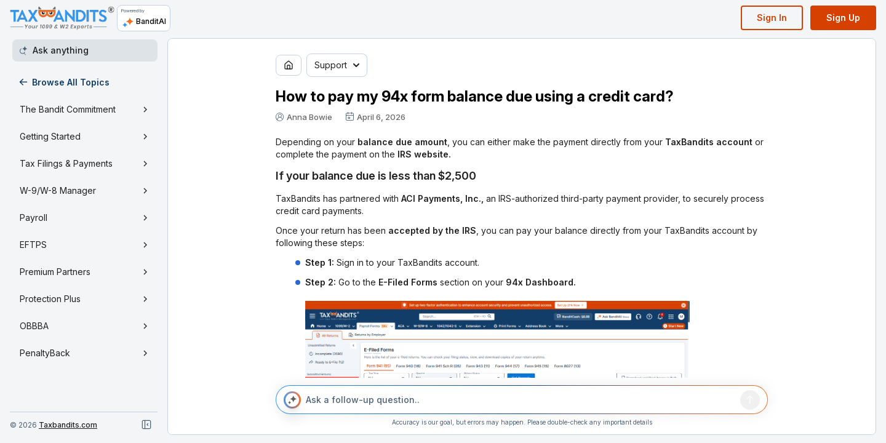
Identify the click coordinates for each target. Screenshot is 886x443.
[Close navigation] (146, 424)
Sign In (772, 17)
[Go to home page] (288, 65)
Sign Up (843, 17)
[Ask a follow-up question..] (520, 400)
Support (336, 65)
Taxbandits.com (68, 424)
